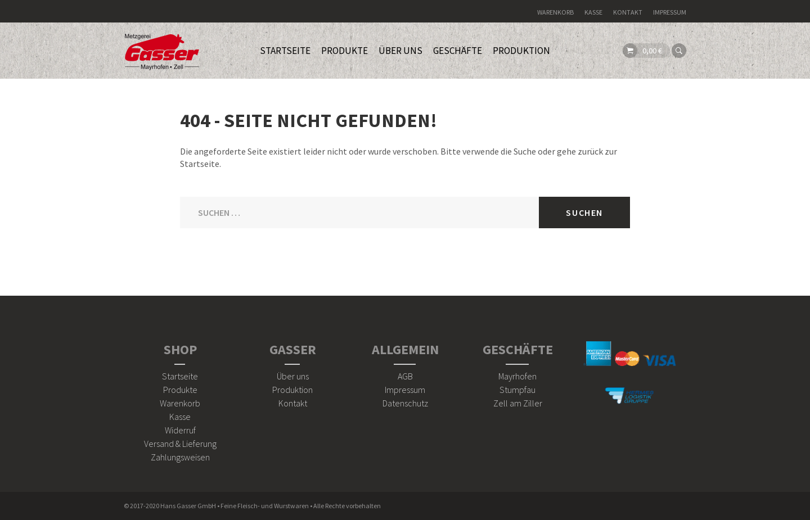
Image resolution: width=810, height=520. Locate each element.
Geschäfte (457, 50)
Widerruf (180, 430)
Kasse (593, 12)
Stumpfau (518, 389)
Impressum (669, 12)
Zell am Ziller (517, 403)
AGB (405, 376)
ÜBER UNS (400, 50)
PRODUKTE (344, 50)
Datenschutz (405, 403)
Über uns (293, 376)
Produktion (521, 50)
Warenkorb (555, 12)
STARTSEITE (285, 50)
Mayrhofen (517, 376)
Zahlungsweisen (180, 457)
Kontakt (627, 12)
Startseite (180, 376)
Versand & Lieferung (180, 443)
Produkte (180, 389)
